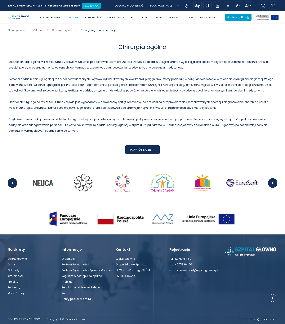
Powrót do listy (142, 150)
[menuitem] (50, 17)
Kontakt (123, 249)
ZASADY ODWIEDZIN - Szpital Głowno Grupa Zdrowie (44, 5)
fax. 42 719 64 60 (180, 264)
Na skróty (16, 249)
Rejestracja (179, 249)
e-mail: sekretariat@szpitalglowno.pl (193, 270)
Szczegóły (91, 5)
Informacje (72, 249)
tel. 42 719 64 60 (180, 259)
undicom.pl (267, 319)
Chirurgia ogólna (142, 47)
